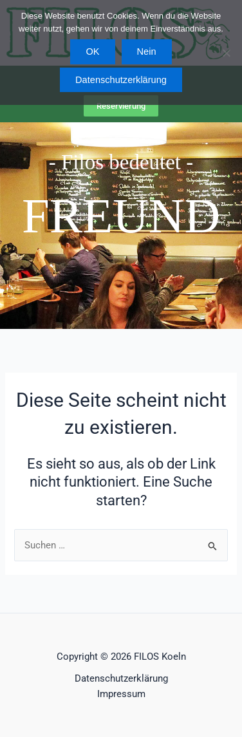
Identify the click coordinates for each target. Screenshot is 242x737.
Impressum (121, 694)
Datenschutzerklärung (121, 678)
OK (92, 51)
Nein (146, 51)
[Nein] (225, 52)
